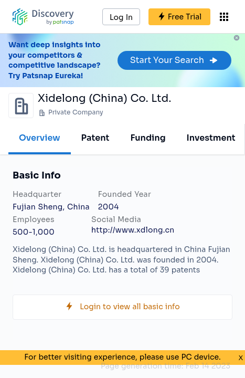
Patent (95, 137)
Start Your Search (174, 60)
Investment (211, 137)
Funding (147, 137)
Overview (39, 137)
